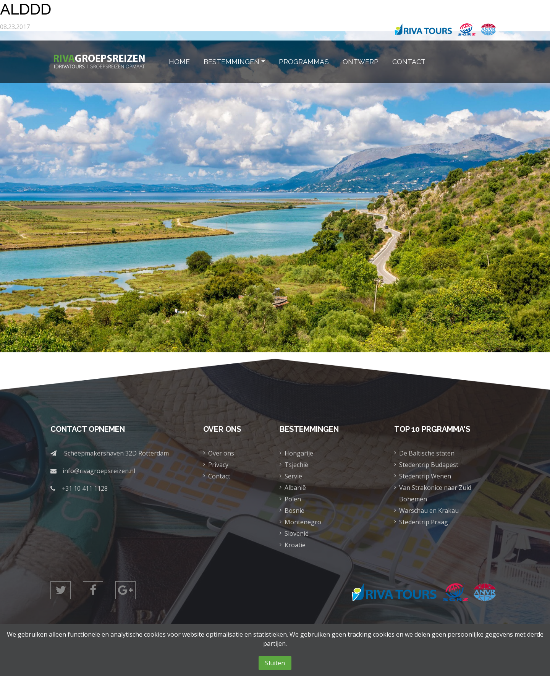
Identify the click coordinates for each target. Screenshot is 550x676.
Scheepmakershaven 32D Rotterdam (116, 453)
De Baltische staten (427, 453)
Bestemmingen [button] (231, 62)
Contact (408, 62)
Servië (293, 476)
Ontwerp (361, 62)
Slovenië (297, 533)
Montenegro (303, 522)
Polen (293, 499)
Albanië (295, 487)
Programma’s (304, 62)
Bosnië (294, 510)
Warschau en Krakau (429, 510)
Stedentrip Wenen (425, 476)
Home (179, 62)
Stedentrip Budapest (428, 464)
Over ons (221, 453)
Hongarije (299, 453)
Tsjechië (296, 464)
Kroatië (295, 545)
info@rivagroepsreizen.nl (99, 471)
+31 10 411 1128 (84, 488)
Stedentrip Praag (423, 522)
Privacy (218, 464)
